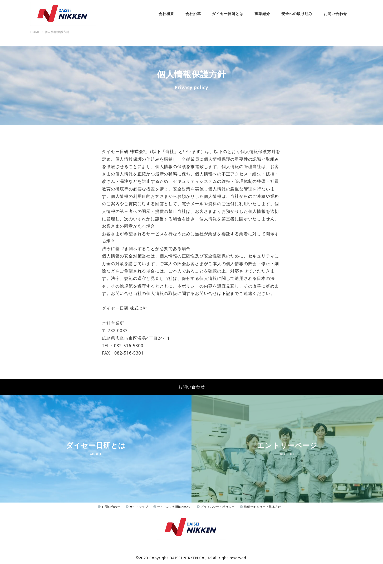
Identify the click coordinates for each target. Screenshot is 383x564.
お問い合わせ (191, 387)
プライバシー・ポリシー (216, 507)
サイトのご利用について (172, 507)
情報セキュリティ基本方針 (260, 507)
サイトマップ (137, 507)
